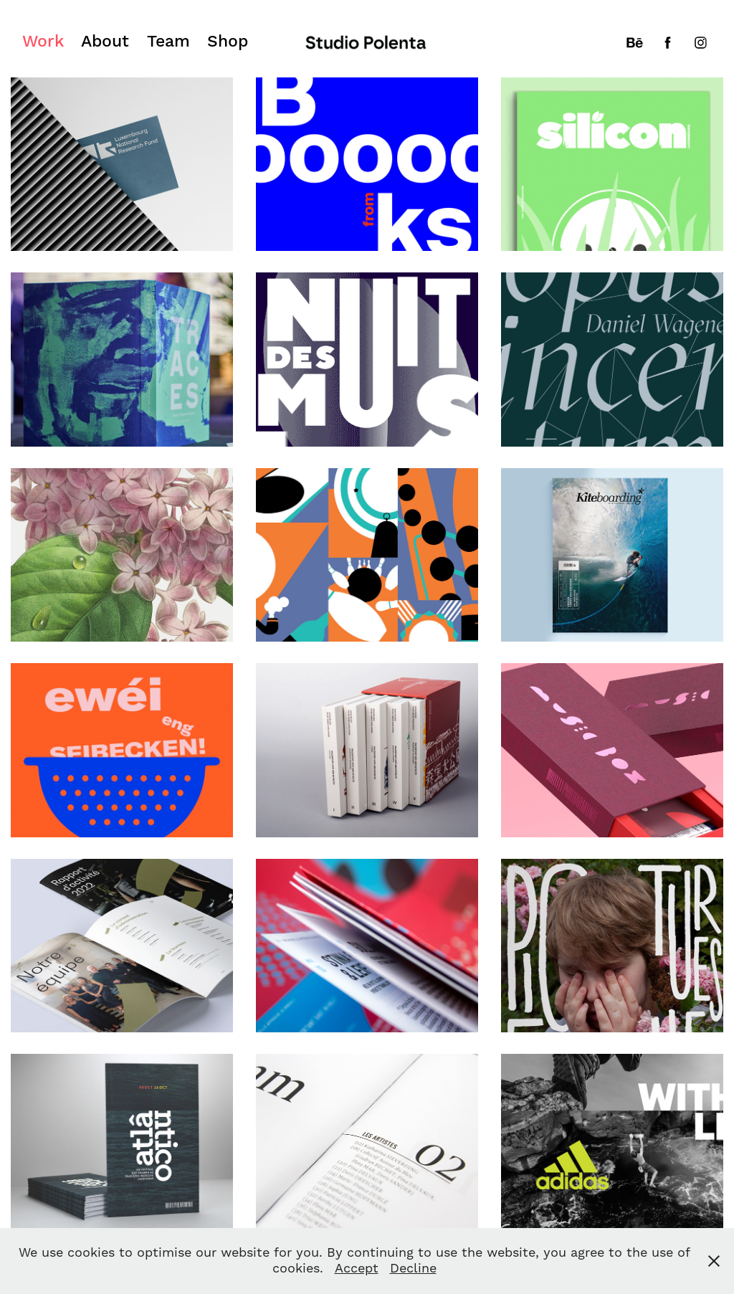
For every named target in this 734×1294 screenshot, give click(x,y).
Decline (413, 1268)
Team (168, 42)
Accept (356, 1268)
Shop (227, 42)
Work (43, 42)
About (105, 42)
